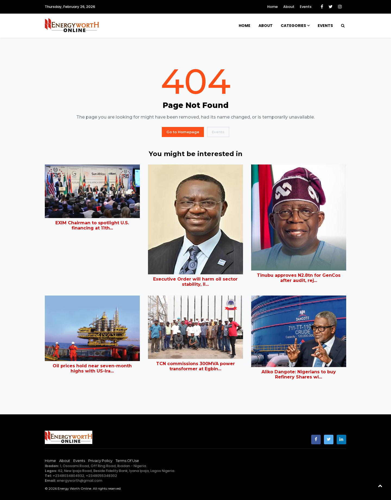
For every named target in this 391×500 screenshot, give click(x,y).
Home (272, 6)
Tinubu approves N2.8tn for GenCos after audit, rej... (298, 278)
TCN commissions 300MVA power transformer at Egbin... (195, 366)
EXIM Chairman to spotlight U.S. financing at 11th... (92, 225)
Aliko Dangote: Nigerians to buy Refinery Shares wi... (298, 374)
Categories (293, 25)
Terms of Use (127, 460)
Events (305, 6)
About (288, 6)
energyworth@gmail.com (79, 480)
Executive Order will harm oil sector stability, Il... (195, 282)
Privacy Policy (100, 460)
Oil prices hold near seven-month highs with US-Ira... (92, 368)
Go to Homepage (182, 132)
